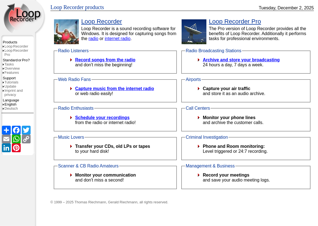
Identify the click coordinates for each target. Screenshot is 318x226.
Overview (11, 68)
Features (11, 72)
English (10, 104)
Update (9, 86)
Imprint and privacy (13, 92)
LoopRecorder (15, 46)
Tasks (8, 64)
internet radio (117, 38)
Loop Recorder (101, 21)
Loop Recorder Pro (235, 21)
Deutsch (10, 108)
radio (93, 38)
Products (10, 42)
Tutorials (10, 82)
